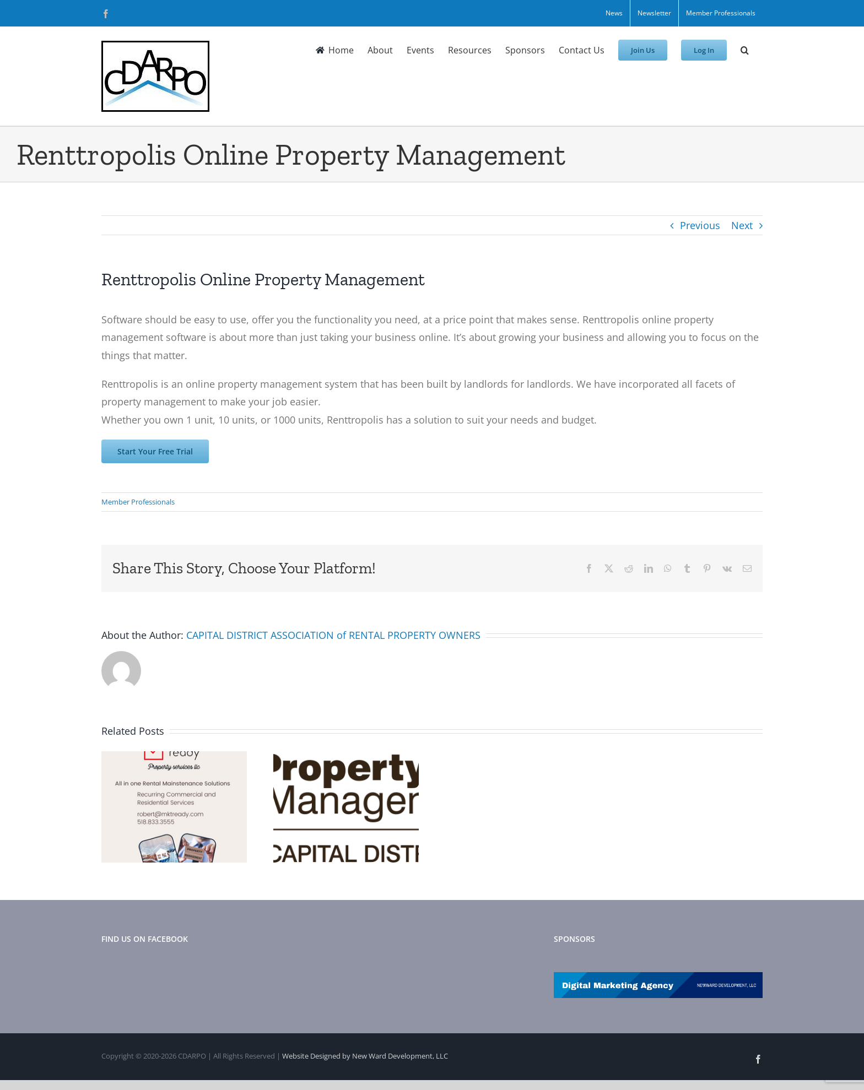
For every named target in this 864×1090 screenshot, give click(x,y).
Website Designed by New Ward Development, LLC (365, 1056)
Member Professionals (138, 502)
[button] (745, 50)
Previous (700, 225)
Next (742, 225)
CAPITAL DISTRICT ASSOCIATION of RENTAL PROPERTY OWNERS (333, 635)
